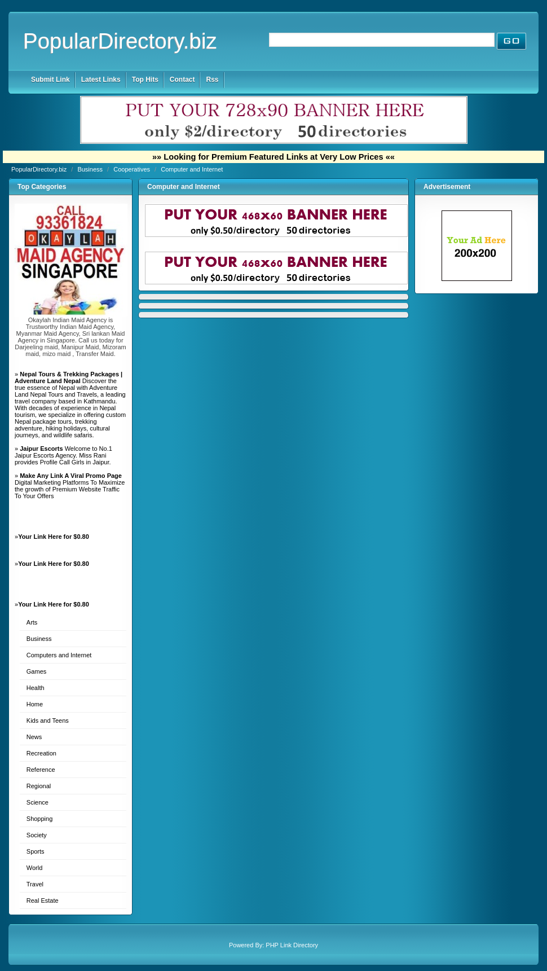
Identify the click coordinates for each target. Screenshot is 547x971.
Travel (35, 884)
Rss (212, 80)
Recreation (41, 753)
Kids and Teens (48, 720)
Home (35, 704)
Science (37, 802)
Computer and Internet (192, 169)
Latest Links (101, 80)
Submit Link (50, 80)
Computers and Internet (59, 655)
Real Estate (43, 900)
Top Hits (145, 80)
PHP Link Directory (292, 945)
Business (90, 169)
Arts (32, 622)
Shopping (40, 818)
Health (36, 687)
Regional (39, 786)
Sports (36, 851)
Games (36, 671)
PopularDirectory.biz (120, 41)
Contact (182, 80)
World (35, 867)
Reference (41, 769)
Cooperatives (132, 169)
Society (37, 835)
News (34, 736)
